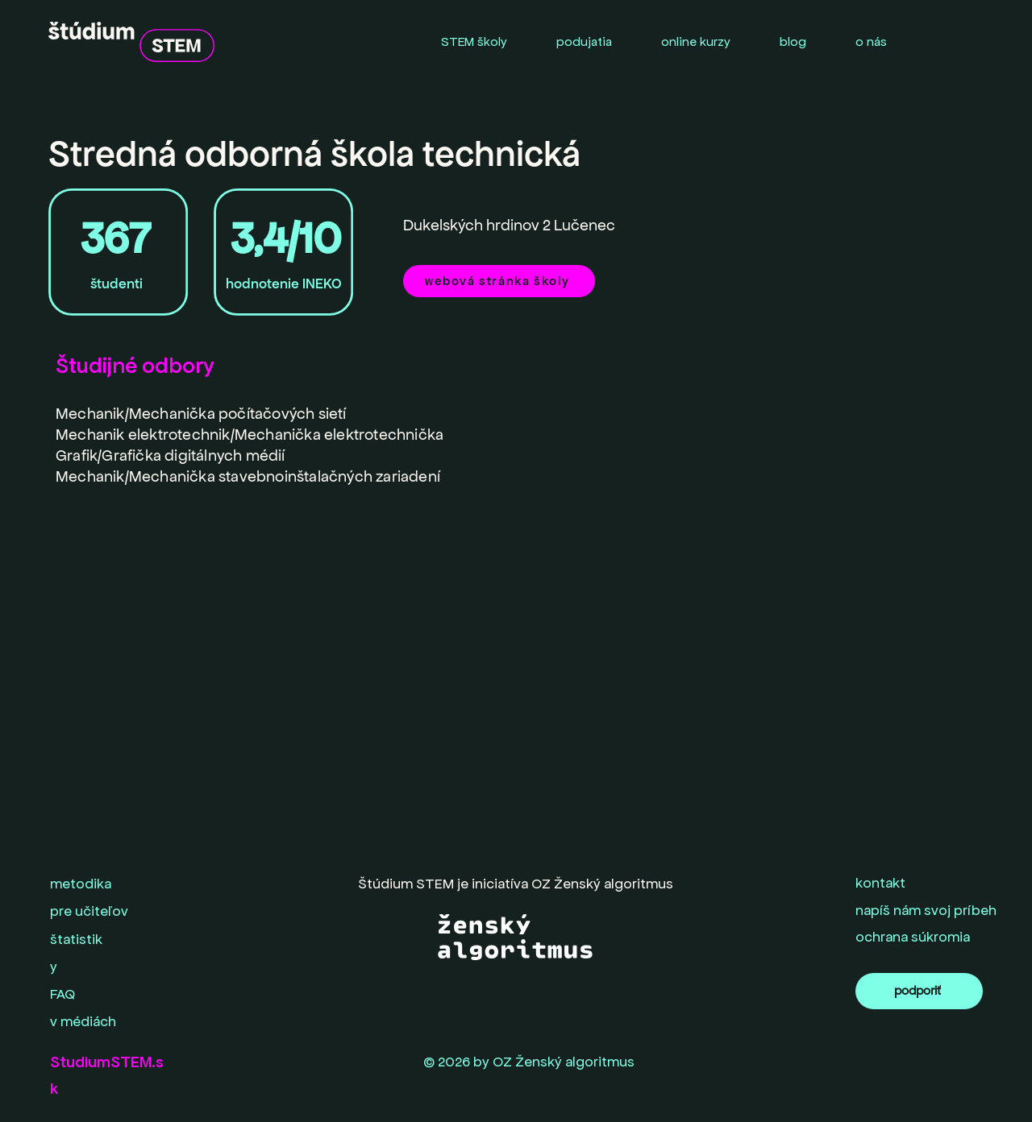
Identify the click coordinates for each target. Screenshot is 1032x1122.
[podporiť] (919, 991)
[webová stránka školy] (499, 281)
